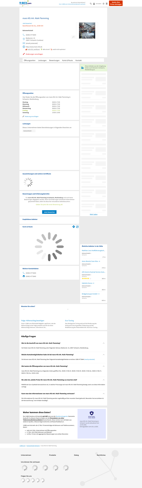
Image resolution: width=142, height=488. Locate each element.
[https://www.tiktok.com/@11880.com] (33, 480)
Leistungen (42, 60)
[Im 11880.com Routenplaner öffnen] (73, 226)
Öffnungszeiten (29, 60)
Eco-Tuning (69, 320)
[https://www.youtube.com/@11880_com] (42, 480)
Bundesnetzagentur (62, 416)
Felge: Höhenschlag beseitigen (32, 320)
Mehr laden (94, 214)
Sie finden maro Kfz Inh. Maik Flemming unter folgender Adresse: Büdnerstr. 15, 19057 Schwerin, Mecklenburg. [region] (54, 348)
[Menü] (107, 3)
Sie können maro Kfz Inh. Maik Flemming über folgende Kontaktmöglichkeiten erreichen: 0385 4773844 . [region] (58, 359)
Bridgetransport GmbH (89, 294)
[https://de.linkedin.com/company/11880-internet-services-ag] (38, 480)
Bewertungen (54, 60)
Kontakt (79, 60)
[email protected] (89, 359)
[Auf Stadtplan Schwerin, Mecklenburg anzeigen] (77, 226)
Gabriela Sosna (87, 283)
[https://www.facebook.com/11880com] (23, 480)
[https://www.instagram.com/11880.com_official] (28, 480)
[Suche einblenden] (91, 3)
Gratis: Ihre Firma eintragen (116, 3)
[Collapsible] (103, 343)
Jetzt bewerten (49, 212)
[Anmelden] (98, 3)
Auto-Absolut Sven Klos (90, 261)
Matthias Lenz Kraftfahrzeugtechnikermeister (93, 250)
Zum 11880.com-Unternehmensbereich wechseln (72, 4)
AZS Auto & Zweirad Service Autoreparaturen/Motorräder (93, 272)
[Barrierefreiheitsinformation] (104, 3)
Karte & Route (67, 60)
